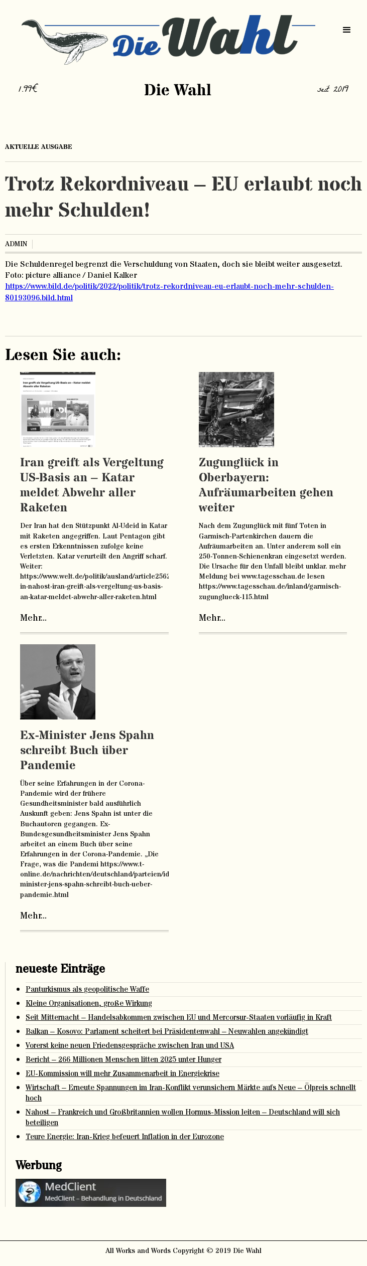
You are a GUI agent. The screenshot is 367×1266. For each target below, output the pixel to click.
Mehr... (33, 618)
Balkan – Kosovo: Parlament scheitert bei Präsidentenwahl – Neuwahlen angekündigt (167, 1031)
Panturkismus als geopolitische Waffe (87, 989)
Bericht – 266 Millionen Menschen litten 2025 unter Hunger (123, 1059)
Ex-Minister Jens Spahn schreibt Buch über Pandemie (87, 751)
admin (16, 244)
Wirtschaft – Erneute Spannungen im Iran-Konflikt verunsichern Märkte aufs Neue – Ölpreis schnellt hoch (191, 1093)
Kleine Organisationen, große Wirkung (89, 1003)
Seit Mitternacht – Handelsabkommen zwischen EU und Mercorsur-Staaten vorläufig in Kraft (179, 1017)
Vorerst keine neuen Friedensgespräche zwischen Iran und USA (130, 1045)
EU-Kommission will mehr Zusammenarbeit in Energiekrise (122, 1073)
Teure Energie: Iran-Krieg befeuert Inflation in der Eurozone (125, 1137)
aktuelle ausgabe (38, 146)
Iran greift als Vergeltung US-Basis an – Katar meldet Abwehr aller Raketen (92, 485)
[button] (347, 30)
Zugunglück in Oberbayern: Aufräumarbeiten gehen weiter (266, 485)
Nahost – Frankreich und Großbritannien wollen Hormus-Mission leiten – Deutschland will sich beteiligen (183, 1117)
